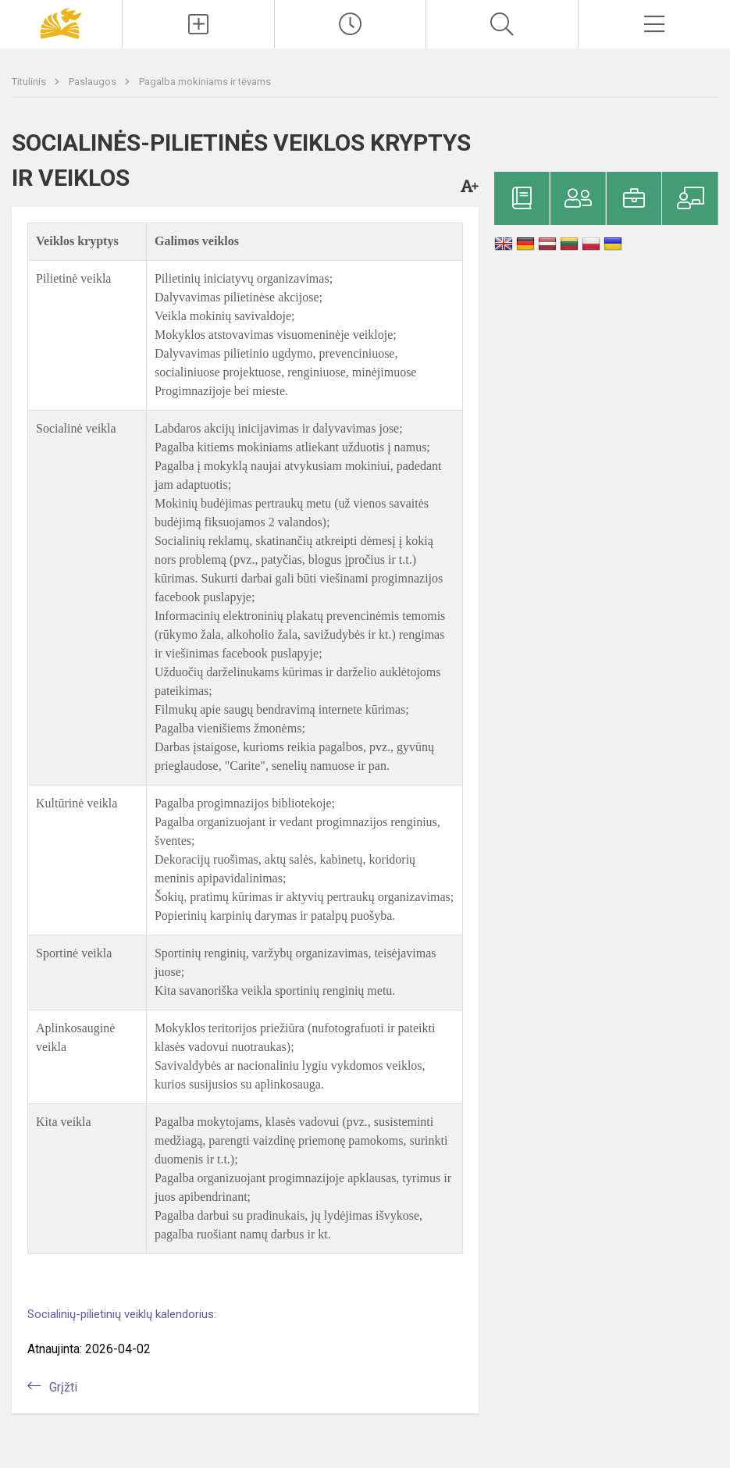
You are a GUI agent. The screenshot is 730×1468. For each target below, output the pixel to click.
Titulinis (30, 81)
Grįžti (63, 1387)
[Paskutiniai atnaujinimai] (350, 24)
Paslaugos (94, 81)
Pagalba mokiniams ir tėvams (205, 81)
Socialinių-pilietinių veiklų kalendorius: (121, 1314)
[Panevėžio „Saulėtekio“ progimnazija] (61, 22)
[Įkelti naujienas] (198, 24)
